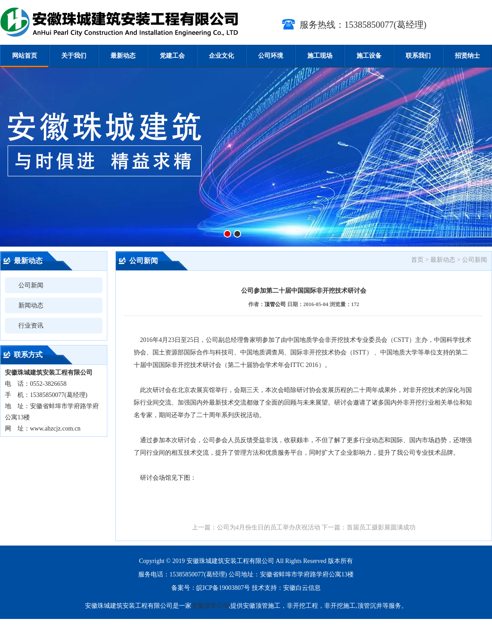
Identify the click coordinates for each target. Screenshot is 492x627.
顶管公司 (275, 304)
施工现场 (319, 55)
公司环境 (270, 55)
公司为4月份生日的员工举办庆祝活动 (268, 527)
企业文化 (221, 55)
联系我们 (418, 55)
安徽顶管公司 (210, 605)
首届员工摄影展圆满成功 (381, 527)
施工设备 (369, 55)
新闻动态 (30, 305)
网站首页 (24, 55)
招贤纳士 (467, 55)
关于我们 (73, 55)
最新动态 (123, 55)
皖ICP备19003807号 (223, 587)
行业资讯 (30, 325)
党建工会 (172, 55)
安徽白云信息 (302, 587)
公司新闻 (30, 285)
